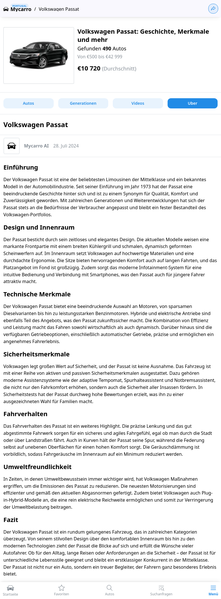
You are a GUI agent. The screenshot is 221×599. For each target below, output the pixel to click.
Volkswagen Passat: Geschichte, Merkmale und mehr (143, 35)
